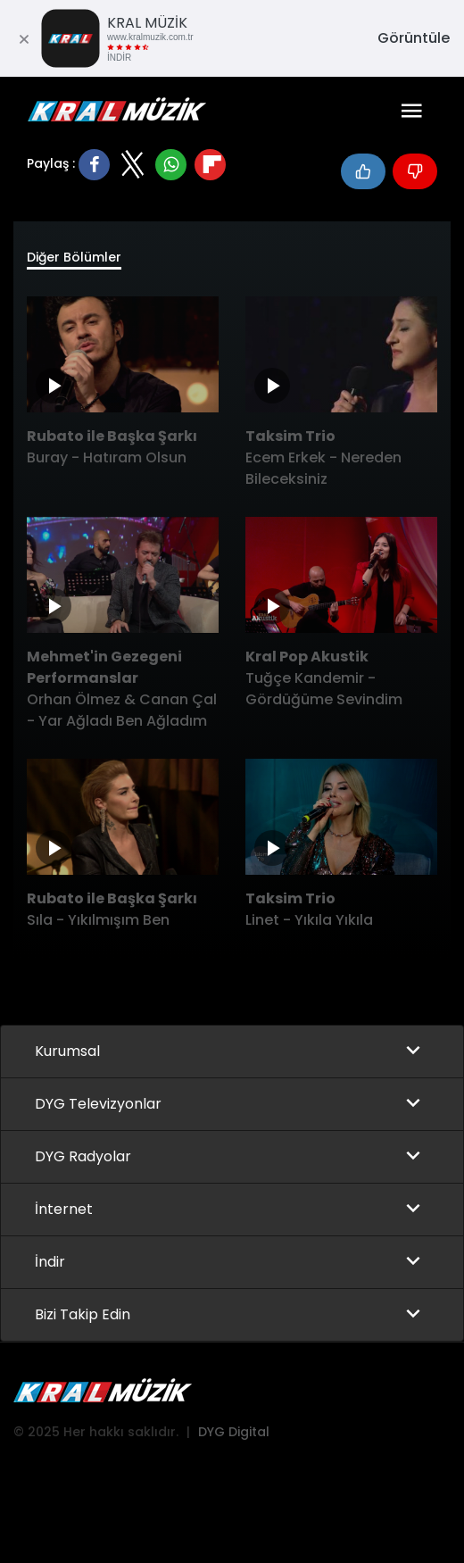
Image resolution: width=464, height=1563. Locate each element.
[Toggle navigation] (411, 111)
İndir (50, 1261)
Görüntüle (413, 38)
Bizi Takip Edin (82, 1314)
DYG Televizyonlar (98, 1103)
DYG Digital (233, 1432)
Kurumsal (67, 1051)
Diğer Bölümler (74, 257)
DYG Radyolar (83, 1156)
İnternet (64, 1209)
